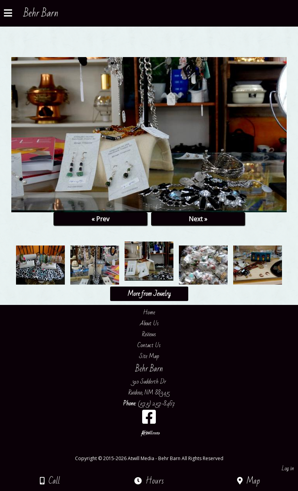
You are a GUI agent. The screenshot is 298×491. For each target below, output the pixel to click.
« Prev (100, 219)
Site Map (149, 356)
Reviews (149, 334)
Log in (288, 468)
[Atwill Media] (156, 449)
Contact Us (149, 345)
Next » (198, 219)
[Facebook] (149, 419)
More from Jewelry (149, 294)
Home (149, 312)
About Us (149, 323)
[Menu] (8, 14)
